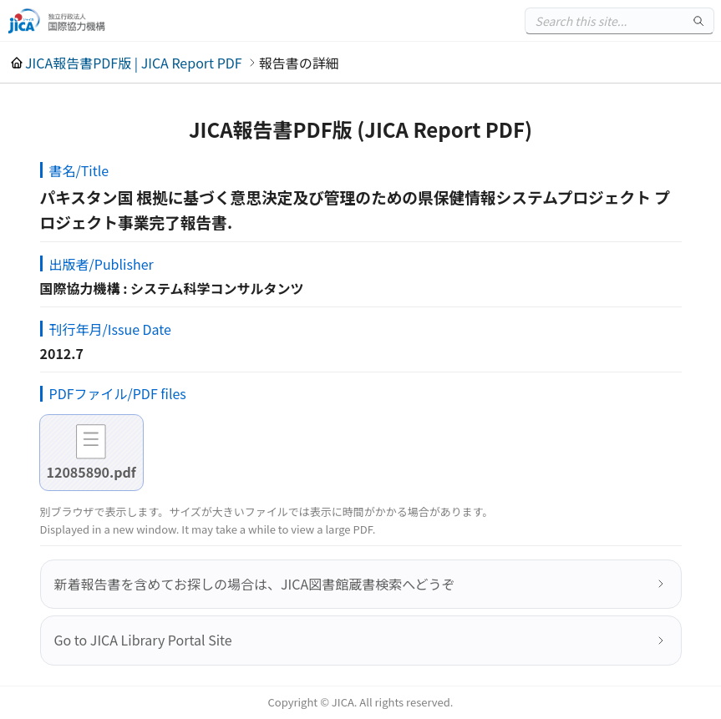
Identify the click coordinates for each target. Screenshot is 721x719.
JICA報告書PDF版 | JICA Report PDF (133, 63)
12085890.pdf (91, 472)
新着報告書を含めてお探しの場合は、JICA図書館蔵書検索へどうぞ (254, 584)
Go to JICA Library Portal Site (143, 640)
